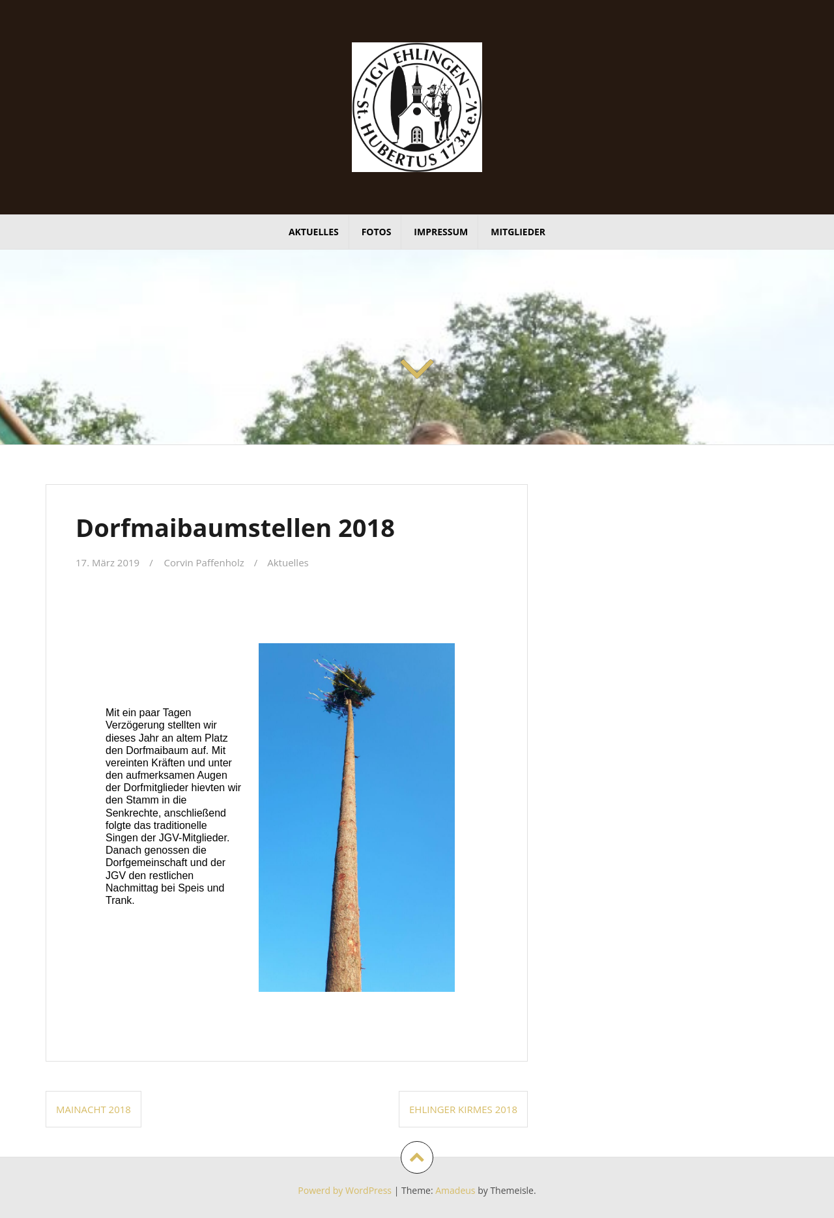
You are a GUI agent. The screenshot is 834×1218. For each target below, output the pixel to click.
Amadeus (455, 1190)
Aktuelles (314, 231)
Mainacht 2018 (93, 1109)
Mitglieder (518, 231)
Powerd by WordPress (345, 1190)
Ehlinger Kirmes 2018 (463, 1109)
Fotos (377, 231)
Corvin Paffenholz (204, 562)
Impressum (441, 231)
